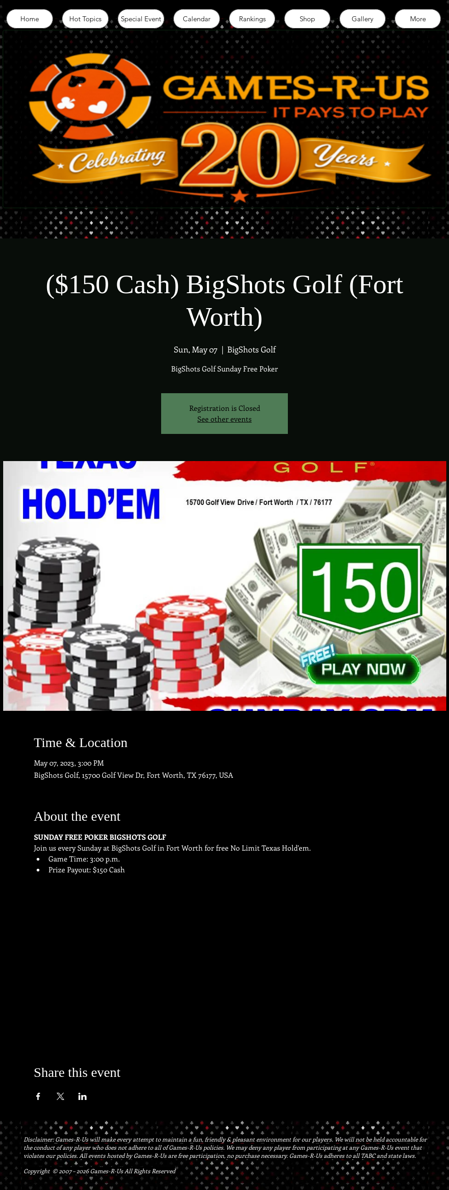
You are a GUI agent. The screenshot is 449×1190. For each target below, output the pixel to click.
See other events (224, 419)
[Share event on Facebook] (38, 1096)
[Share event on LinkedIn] (82, 1096)
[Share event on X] (60, 1096)
